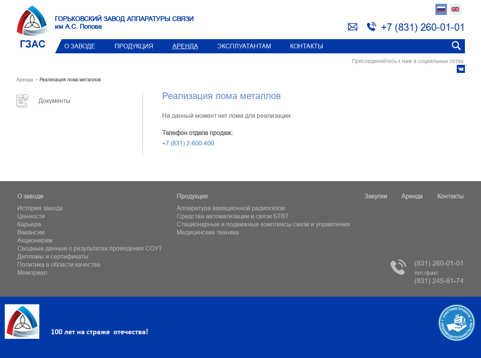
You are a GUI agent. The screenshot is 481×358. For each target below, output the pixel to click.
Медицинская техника (208, 232)
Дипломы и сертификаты (53, 256)
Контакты (306, 46)
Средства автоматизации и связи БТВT (233, 216)
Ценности (31, 216)
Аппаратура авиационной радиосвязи (231, 208)
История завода (40, 208)
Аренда (185, 46)
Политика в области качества (58, 264)
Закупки (375, 196)
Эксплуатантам (244, 46)
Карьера (29, 224)
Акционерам (35, 240)
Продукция (134, 46)
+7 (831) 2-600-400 (188, 143)
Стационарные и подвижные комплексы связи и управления (263, 224)
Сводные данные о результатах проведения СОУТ (89, 248)
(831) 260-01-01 (439, 263)
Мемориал (32, 272)
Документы (55, 100)
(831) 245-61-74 (439, 277)
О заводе (79, 46)
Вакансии (30, 232)
